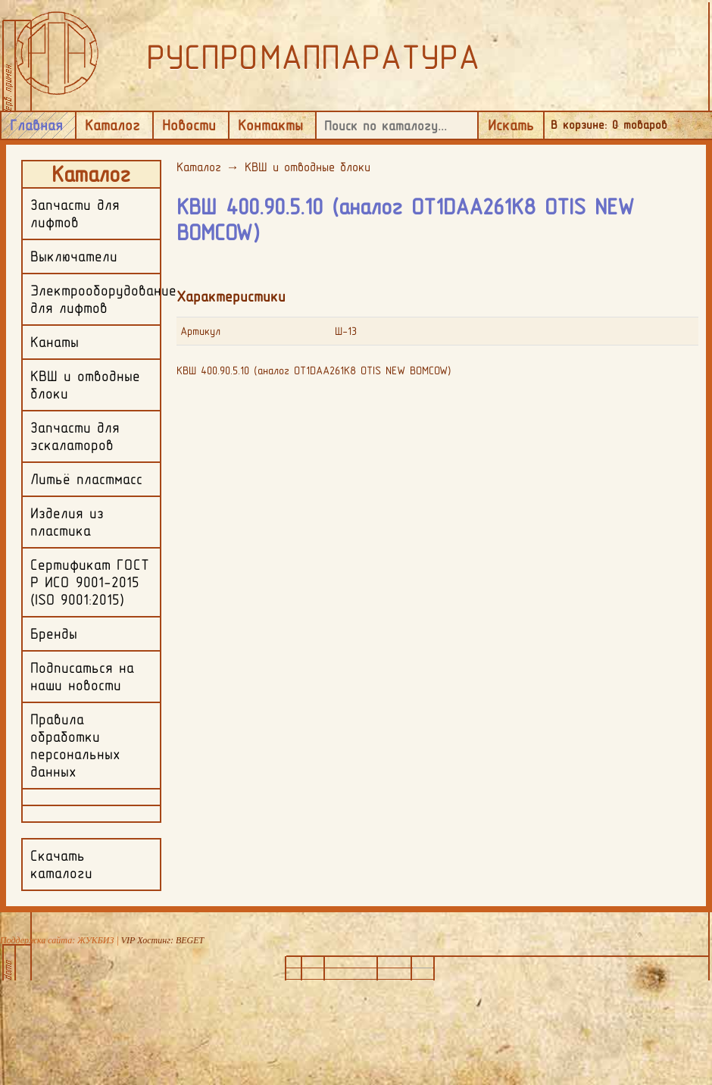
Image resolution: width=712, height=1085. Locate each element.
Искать (511, 125)
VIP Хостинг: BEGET (162, 940)
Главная (36, 125)
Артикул (200, 331)
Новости (189, 125)
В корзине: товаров (609, 124)
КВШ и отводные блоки (307, 167)
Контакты (270, 125)
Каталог (112, 125)
